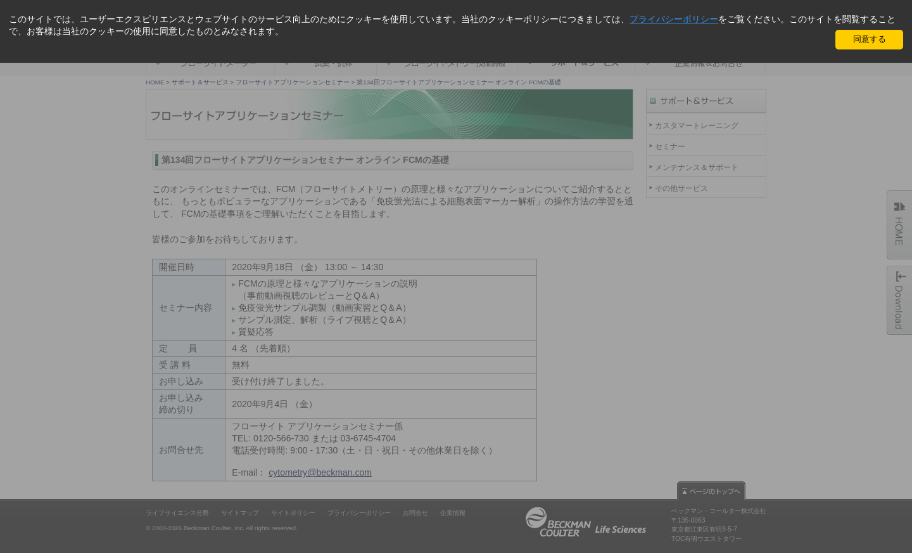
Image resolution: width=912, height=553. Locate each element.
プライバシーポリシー (674, 19)
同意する (869, 39)
